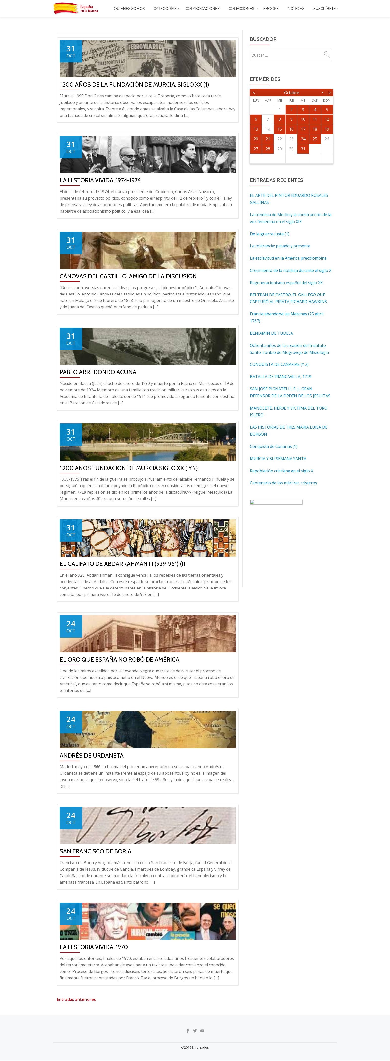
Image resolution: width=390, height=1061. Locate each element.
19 (327, 129)
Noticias (296, 8)
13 (256, 129)
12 (327, 119)
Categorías (165, 8)
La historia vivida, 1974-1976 (100, 180)
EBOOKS (271, 8)
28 (268, 149)
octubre (291, 92)
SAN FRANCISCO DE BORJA (95, 851)
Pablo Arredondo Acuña (98, 372)
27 (256, 149)
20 (256, 139)
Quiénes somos (129, 8)
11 (315, 119)
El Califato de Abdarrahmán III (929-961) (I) (122, 563)
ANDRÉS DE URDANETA (92, 755)
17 (303, 129)
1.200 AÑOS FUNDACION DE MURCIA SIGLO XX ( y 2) (129, 468)
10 (303, 119)
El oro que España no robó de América (119, 659)
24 (303, 139)
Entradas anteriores (76, 999)
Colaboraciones (203, 8)
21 (268, 139)
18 (315, 129)
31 (303, 149)
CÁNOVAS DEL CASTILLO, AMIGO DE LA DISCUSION (128, 276)
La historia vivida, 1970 (94, 947)
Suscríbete (324, 8)
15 (279, 129)
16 (291, 129)
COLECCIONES (241, 8)
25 (315, 139)
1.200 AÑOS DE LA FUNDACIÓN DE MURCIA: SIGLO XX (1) (134, 84)
